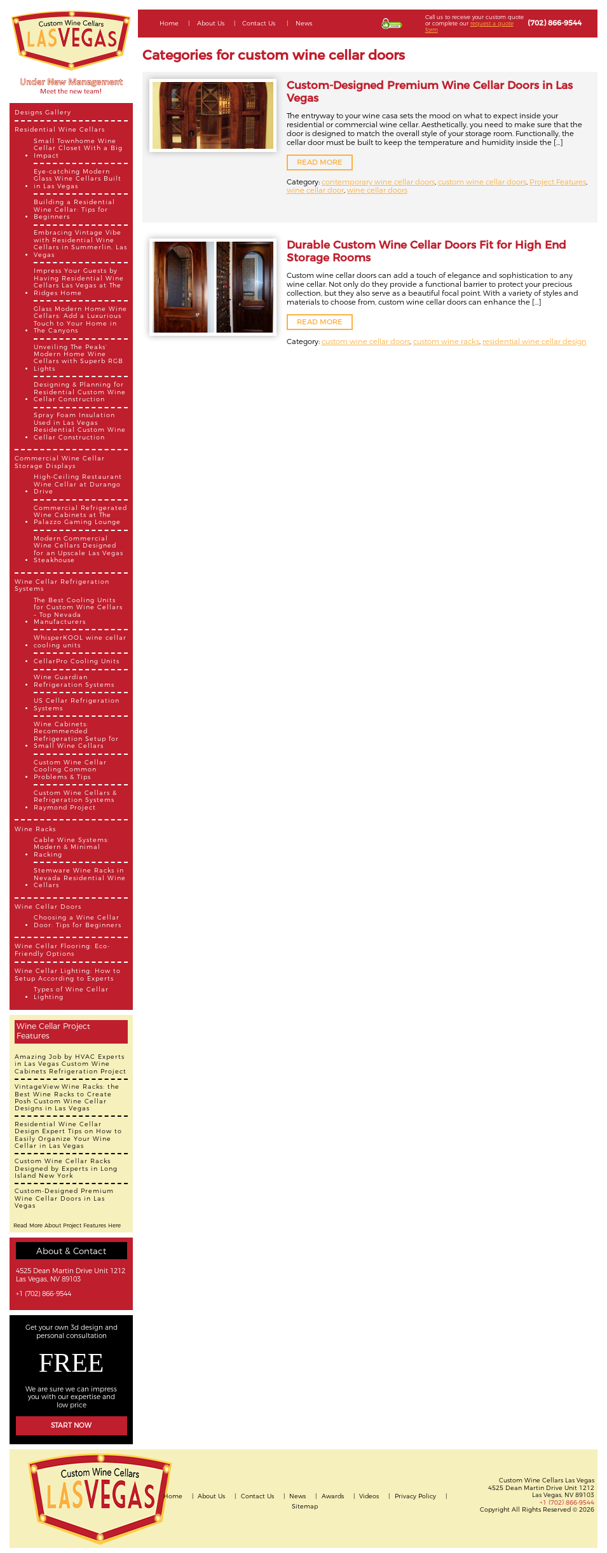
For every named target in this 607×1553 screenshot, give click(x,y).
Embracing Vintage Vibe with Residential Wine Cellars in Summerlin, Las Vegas (80, 243)
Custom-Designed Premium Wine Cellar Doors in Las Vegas (64, 1198)
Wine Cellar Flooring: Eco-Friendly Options (62, 949)
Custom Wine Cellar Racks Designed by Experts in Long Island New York (66, 1168)
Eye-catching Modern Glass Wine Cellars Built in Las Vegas (77, 179)
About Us (210, 23)
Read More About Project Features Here (67, 1225)
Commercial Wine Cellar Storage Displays (60, 462)
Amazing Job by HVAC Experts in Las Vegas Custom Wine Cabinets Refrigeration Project (70, 1064)
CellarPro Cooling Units (76, 661)
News (304, 23)
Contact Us (258, 23)
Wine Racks (35, 828)
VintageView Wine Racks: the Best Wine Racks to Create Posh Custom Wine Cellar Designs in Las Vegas (67, 1097)
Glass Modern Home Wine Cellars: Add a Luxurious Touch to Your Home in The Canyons (80, 319)
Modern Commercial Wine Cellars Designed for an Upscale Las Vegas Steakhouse (78, 549)
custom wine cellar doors (482, 181)
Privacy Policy (415, 1496)
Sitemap (305, 1506)
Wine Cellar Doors (48, 906)
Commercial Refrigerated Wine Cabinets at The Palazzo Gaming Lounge (80, 515)
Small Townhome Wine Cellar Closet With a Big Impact (78, 148)
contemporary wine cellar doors (378, 181)
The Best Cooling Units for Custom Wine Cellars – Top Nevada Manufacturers (78, 611)
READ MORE (320, 162)
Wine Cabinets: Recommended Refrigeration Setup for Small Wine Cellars (76, 735)
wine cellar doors (377, 190)
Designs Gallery (43, 112)
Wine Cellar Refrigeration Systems (62, 585)
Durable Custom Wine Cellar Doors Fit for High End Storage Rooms (426, 251)
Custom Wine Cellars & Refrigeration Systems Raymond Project (75, 800)
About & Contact (71, 1251)
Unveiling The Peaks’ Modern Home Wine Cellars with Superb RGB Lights (78, 357)
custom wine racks (446, 341)
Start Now (71, 1425)
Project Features (557, 181)
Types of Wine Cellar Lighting (71, 993)
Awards (333, 1496)
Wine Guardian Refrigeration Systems (74, 680)
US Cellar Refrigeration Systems (76, 704)
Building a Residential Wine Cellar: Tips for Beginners (74, 209)
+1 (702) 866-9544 (43, 1294)
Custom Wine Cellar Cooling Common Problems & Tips (70, 769)
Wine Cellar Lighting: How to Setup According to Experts (68, 974)
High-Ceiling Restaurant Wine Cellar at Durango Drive (78, 484)
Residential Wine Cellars (60, 129)
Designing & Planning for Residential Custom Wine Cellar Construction (80, 392)
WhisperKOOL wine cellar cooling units (80, 641)
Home (169, 23)
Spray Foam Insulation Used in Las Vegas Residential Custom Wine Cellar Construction (80, 425)
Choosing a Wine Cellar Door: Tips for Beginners (77, 921)
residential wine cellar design (534, 341)
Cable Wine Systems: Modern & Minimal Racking (71, 847)
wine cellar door (315, 190)
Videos (369, 1496)
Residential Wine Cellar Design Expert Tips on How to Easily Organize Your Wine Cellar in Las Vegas (68, 1135)
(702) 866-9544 (555, 22)
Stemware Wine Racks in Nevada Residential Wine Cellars (80, 877)
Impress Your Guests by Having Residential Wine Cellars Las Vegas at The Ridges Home (79, 281)
